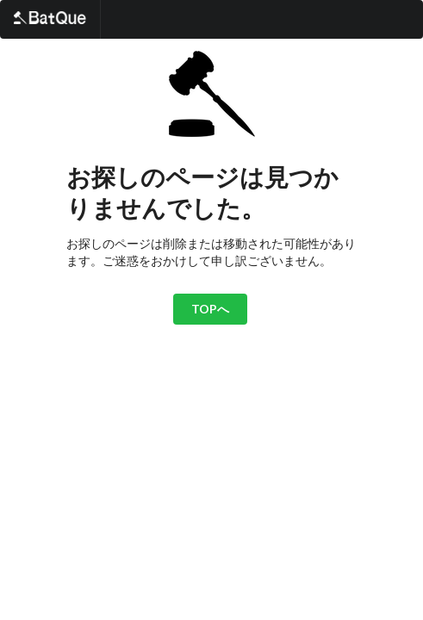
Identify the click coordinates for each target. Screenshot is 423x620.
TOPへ (210, 308)
